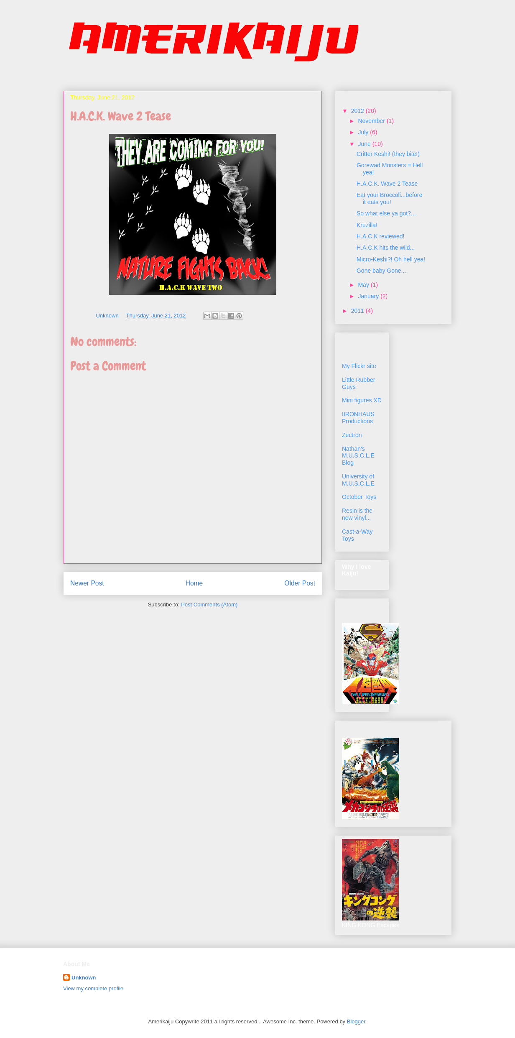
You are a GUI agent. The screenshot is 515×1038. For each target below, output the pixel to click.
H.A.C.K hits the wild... (386, 247)
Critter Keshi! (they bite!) (388, 154)
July (364, 132)
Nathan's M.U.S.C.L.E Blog (358, 455)
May (364, 284)
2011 (358, 310)
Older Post (299, 583)
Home (194, 583)
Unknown (83, 977)
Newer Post (87, 583)
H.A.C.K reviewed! (380, 236)
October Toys (359, 496)
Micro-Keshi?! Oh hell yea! (391, 259)
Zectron (352, 435)
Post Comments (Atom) (209, 604)
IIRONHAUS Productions (358, 417)
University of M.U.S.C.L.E (358, 480)
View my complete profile (93, 988)
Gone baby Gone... (381, 270)
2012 (358, 110)
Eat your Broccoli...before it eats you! (389, 198)
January (369, 296)
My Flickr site (359, 366)
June (365, 144)
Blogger (356, 1021)
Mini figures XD (362, 400)
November (372, 121)
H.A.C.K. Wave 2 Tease (387, 183)
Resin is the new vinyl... (357, 514)
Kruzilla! (367, 225)
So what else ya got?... (386, 213)
